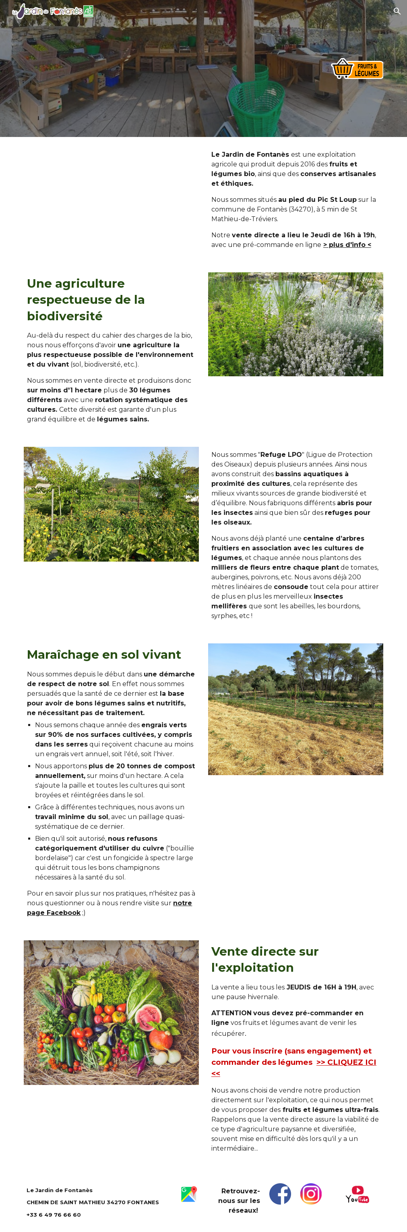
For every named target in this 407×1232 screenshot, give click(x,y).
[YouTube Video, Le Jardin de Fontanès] (111, 196)
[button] (397, 11)
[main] (295, 200)
